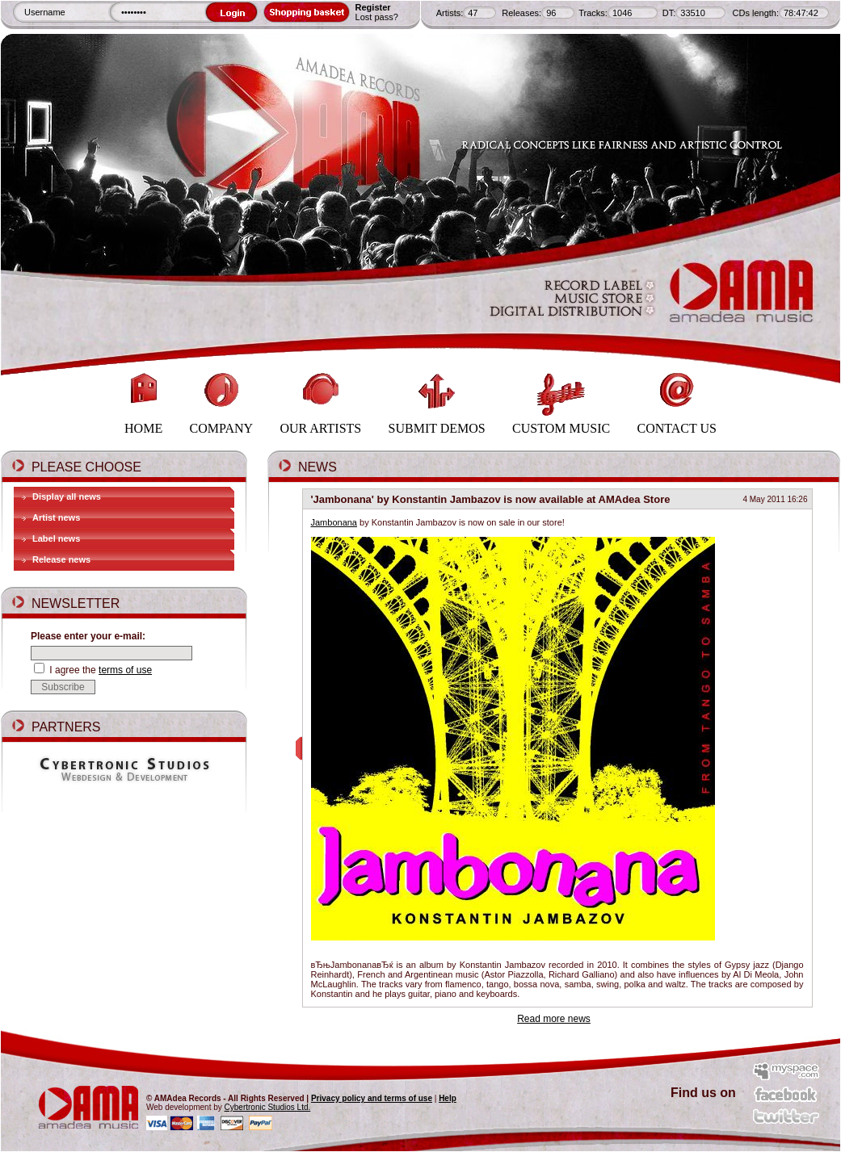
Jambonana (334, 522)
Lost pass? (376, 17)
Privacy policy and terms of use (371, 1098)
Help (447, 1098)
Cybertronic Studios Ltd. (268, 1107)
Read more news (554, 1018)
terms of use (125, 670)
